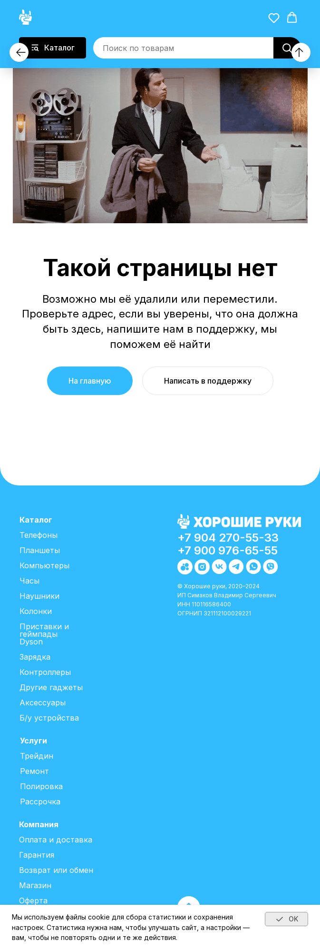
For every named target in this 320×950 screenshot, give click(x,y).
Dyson (31, 641)
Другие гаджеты (51, 687)
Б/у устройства (49, 717)
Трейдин (36, 756)
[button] (274, 17)
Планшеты (39, 550)
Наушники (39, 596)
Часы (29, 580)
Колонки (35, 611)
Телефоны (38, 535)
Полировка (41, 786)
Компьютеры (44, 565)
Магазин (35, 885)
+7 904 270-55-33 (228, 537)
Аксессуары (42, 702)
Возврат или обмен (56, 870)
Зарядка (34, 657)
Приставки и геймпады (44, 630)
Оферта (33, 900)
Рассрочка (40, 801)
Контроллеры (45, 672)
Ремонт (34, 771)
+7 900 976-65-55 (227, 550)
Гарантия (36, 855)
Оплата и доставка (55, 839)
